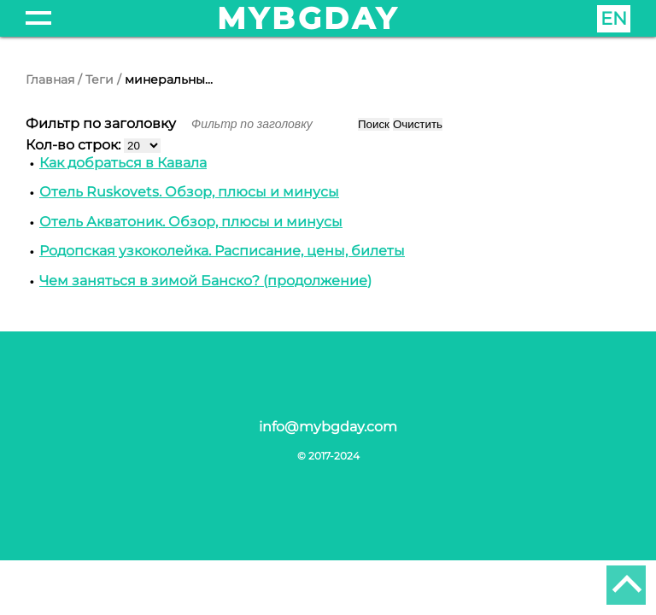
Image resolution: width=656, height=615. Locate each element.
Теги (99, 79)
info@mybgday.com (328, 427)
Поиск (374, 124)
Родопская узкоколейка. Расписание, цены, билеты (222, 251)
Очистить (417, 124)
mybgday (308, 18)
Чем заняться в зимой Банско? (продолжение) (205, 280)
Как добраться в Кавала (123, 163)
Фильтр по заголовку (102, 123)
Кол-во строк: (75, 145)
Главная (50, 79)
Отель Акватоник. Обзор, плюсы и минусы (191, 222)
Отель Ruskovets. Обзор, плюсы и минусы (189, 192)
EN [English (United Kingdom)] (613, 18)
